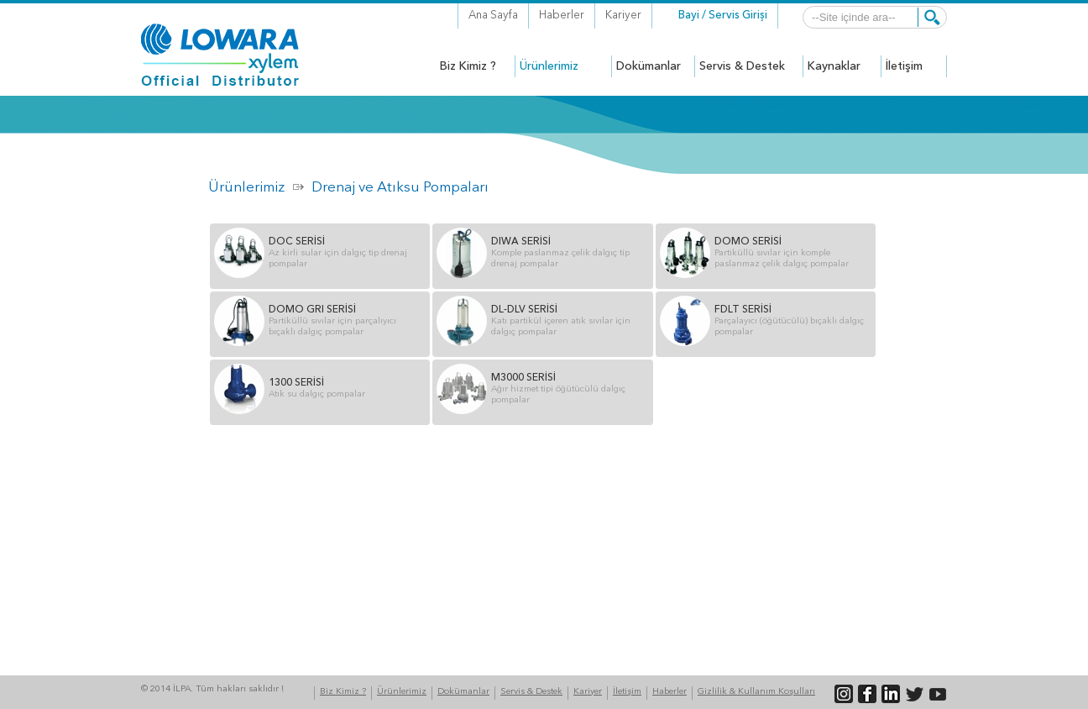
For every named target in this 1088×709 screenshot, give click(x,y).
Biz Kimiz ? (343, 691)
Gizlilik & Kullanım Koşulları (756, 691)
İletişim (627, 691)
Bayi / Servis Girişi (722, 15)
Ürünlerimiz (246, 188)
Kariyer (623, 15)
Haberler (561, 15)
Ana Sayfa (493, 15)
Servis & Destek (531, 691)
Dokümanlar (463, 691)
